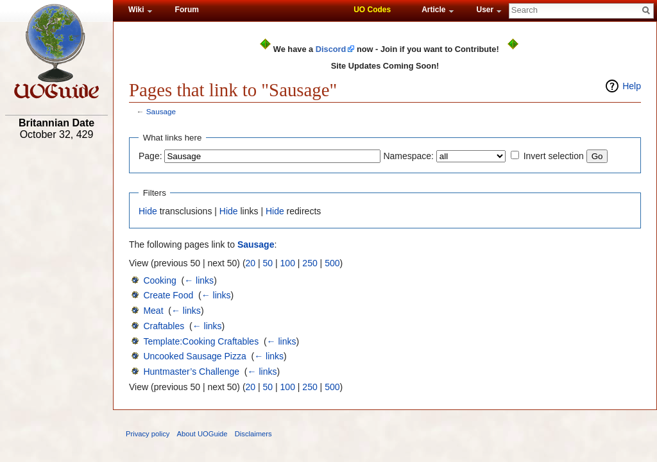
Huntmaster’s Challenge (191, 371)
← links (199, 280)
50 (268, 263)
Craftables (163, 326)
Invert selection (554, 156)
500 (332, 263)
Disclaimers (253, 434)
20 (251, 263)
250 (309, 263)
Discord (331, 49)
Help (631, 86)
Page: (150, 156)
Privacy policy (147, 434)
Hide (148, 211)
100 (287, 263)
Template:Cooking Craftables (201, 341)
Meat (153, 310)
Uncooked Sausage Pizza (194, 356)
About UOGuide (202, 434)
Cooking (159, 280)
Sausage (161, 111)
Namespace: (408, 156)
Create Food (168, 295)
